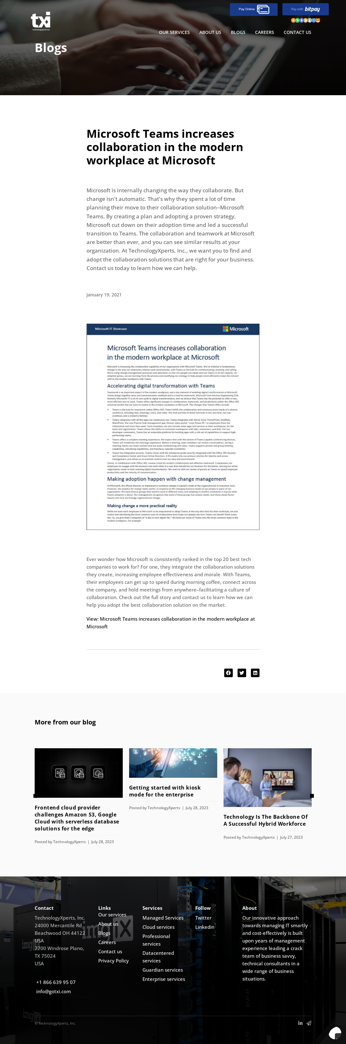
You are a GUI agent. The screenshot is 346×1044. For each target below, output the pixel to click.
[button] (228, 673)
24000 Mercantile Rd (58, 924)
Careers (264, 32)
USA (39, 939)
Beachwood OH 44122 (60, 931)
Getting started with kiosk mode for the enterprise (171, 790)
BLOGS (238, 32)
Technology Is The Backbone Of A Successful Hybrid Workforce (266, 819)
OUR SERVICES (174, 32)
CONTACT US (297, 32)
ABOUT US (210, 32)
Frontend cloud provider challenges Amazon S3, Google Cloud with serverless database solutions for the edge (75, 817)
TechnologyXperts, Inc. (60, 916)
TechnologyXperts (69, 840)
